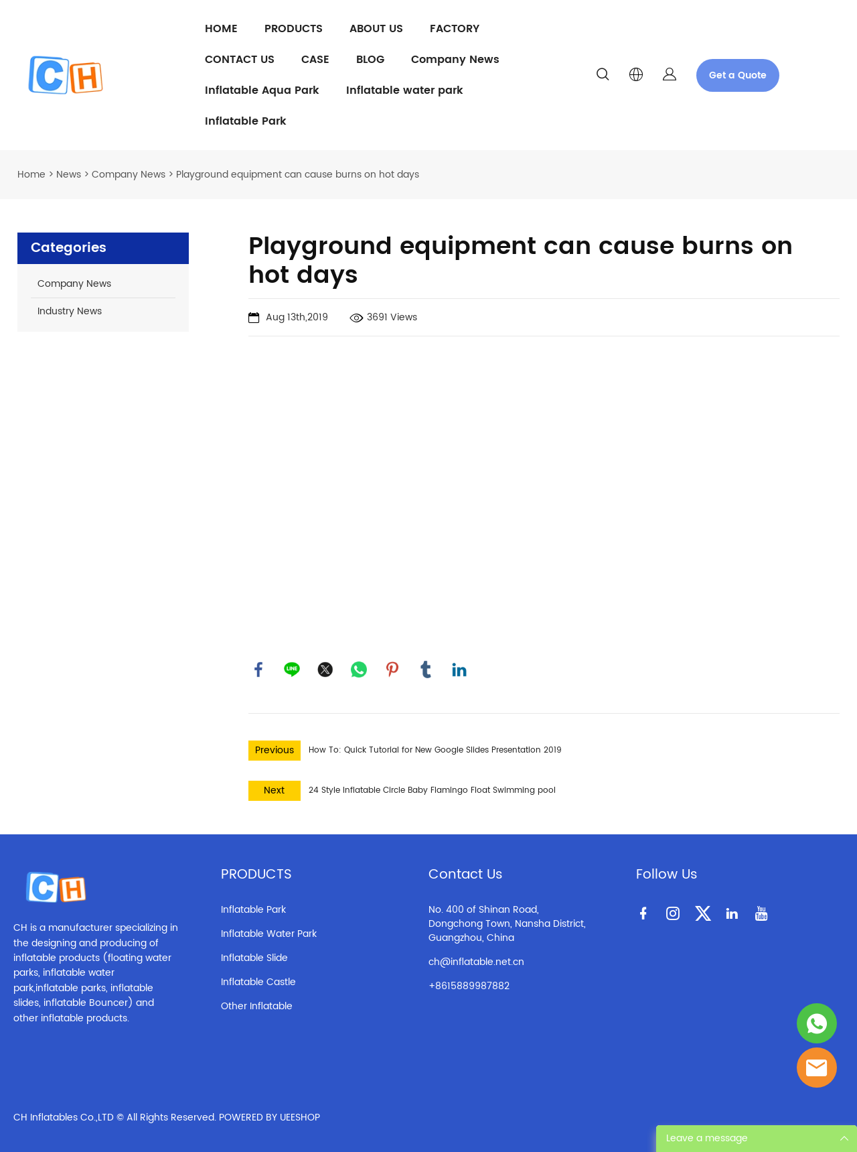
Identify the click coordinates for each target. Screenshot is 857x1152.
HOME (221, 29)
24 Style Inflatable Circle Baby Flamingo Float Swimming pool (432, 790)
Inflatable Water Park (269, 934)
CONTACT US (240, 59)
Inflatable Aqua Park (262, 90)
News (68, 174)
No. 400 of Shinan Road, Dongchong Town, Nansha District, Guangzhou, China (507, 924)
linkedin (459, 669)
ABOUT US (376, 29)
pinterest (392, 669)
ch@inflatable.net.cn (476, 962)
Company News (455, 59)
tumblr (426, 669)
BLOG (370, 59)
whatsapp (359, 669)
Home (31, 174)
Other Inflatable (257, 1006)
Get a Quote (738, 75)
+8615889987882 (469, 986)
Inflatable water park (404, 90)
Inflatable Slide (254, 958)
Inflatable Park (246, 121)
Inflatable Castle (258, 982)
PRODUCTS (293, 29)
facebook (258, 669)
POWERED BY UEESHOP (269, 1117)
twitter (325, 669)
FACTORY (454, 29)
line (292, 669)
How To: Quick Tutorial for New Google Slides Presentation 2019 (435, 750)
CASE (315, 59)
